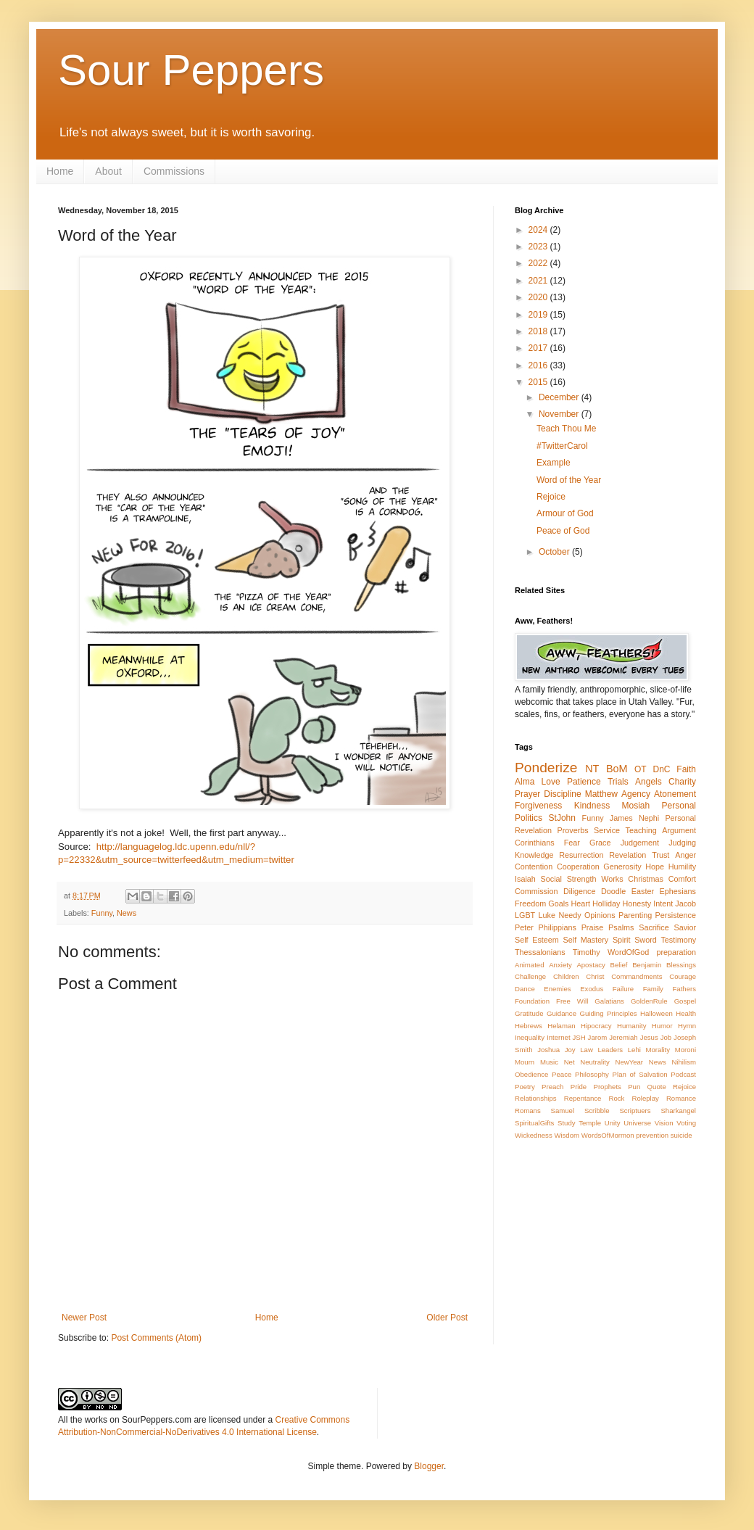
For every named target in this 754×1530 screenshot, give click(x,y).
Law (586, 1050)
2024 (539, 230)
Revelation (627, 855)
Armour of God (565, 513)
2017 (539, 348)
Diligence (579, 891)
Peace (561, 1074)
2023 (539, 246)
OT (640, 769)
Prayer (527, 794)
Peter (524, 927)
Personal (679, 806)
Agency (635, 794)
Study (567, 1123)
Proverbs (572, 830)
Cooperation (578, 866)
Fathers (684, 989)
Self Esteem (537, 939)
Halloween (656, 1013)
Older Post (447, 1317)
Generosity (622, 866)
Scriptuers (634, 1111)
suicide (681, 1135)
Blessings (681, 965)
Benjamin (646, 965)
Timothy (586, 952)
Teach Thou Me (566, 428)
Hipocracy (596, 1026)
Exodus (591, 989)
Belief (619, 965)
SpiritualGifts (534, 1123)
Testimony (678, 939)
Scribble (597, 1111)
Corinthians (535, 842)
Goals (558, 903)
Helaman (561, 1026)
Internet (559, 1037)
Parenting (635, 915)
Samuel (563, 1111)
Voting (686, 1123)
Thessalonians (540, 952)
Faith (686, 769)
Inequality (529, 1037)
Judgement (640, 842)
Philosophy (592, 1074)
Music (549, 1062)
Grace (599, 842)
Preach (552, 1087)
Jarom (598, 1037)
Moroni (685, 1050)
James (621, 818)
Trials (618, 782)
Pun (634, 1087)
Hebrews (528, 1026)
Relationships (536, 1098)
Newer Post (84, 1317)
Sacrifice (653, 927)
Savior (685, 927)
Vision (664, 1123)
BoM (617, 768)
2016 (539, 365)
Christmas (645, 878)
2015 (539, 382)
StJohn (562, 818)
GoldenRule (649, 1001)
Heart (580, 903)
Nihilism (683, 1062)
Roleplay (645, 1098)
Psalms (621, 927)
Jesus (649, 1037)
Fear (572, 842)
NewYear (629, 1062)
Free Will (572, 1001)
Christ (595, 976)
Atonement (675, 794)
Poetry (525, 1087)
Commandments (636, 976)
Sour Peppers (191, 70)
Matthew (601, 794)
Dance (525, 989)
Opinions (600, 915)
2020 (539, 297)
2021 (539, 281)
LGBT (525, 915)
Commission (536, 891)
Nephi (649, 818)
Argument (679, 830)
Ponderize (546, 767)
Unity (613, 1123)
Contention (533, 866)
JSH (579, 1037)
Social (551, 878)
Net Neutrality (587, 1062)
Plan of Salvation (640, 1074)
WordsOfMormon (607, 1135)
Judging (682, 842)
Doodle (613, 891)
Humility (682, 866)
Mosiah (636, 806)
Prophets (607, 1087)
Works (612, 878)
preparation (676, 952)
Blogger (429, 1466)
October (555, 552)
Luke (547, 915)
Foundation (532, 1001)
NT (592, 768)
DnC (661, 769)
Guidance (561, 1013)
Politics (528, 818)
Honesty (637, 903)
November (560, 414)
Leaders (610, 1050)
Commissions (174, 171)
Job (665, 1037)
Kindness (592, 806)
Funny (101, 913)
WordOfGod (628, 952)
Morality (657, 1050)
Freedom (530, 903)
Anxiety (560, 965)
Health (686, 1013)
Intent (663, 903)
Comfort (682, 878)
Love (551, 782)
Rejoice (551, 497)
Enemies (557, 989)
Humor (662, 1026)
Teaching (641, 830)
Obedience (531, 1074)
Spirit (622, 939)
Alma (524, 782)
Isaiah (525, 878)
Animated (529, 965)
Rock (617, 1098)
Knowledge (534, 855)
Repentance (583, 1098)
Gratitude (529, 1013)
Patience (584, 782)
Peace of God (562, 531)
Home (59, 171)
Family (653, 989)
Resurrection (581, 855)
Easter (642, 891)
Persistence (675, 915)
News (126, 913)
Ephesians (678, 891)
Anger (685, 855)
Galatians (609, 1001)
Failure (623, 989)
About (108, 171)
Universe (637, 1123)
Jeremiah (623, 1037)
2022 (539, 263)
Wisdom (566, 1135)
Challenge (530, 976)
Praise (592, 927)
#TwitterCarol (562, 446)
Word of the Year (568, 480)
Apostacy (590, 965)
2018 (539, 331)
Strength (582, 878)
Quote (656, 1087)
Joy (570, 1050)
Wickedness (533, 1135)
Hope (654, 866)
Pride (579, 1087)
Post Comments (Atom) (156, 1338)
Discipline (562, 794)
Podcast (683, 1074)
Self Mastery (586, 939)
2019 (539, 315)
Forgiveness (538, 806)
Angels (648, 782)
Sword (645, 939)
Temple (590, 1123)
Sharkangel (678, 1111)
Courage (682, 976)
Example (553, 463)
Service (607, 830)
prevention (652, 1135)
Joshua (548, 1050)
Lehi (634, 1050)
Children (566, 976)
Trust (660, 855)
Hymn (687, 1026)
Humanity (632, 1026)
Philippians (557, 927)
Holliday (606, 903)
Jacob (685, 903)
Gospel (685, 1001)
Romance (681, 1098)
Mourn (524, 1062)
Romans (528, 1111)
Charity (682, 782)
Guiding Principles (608, 1013)
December (560, 397)
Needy (569, 915)
